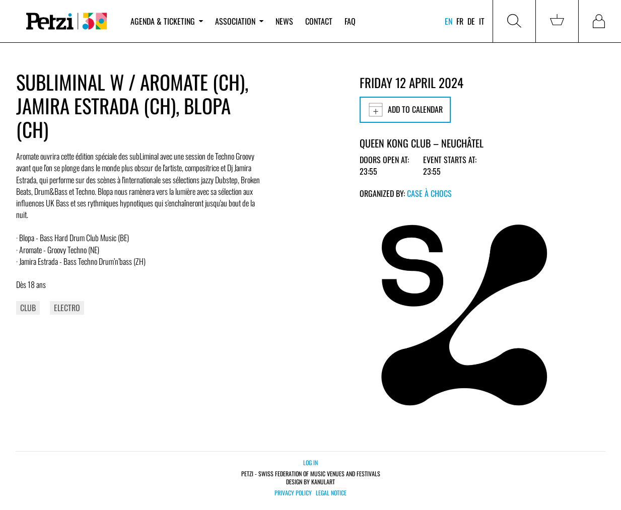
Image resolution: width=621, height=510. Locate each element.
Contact (318, 21)
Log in (310, 462)
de (471, 21)
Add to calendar (405, 110)
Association (239, 21)
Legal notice (331, 493)
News (284, 21)
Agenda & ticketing (166, 21)
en (448, 21)
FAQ (350, 21)
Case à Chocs (429, 193)
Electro (67, 308)
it (482, 21)
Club (28, 308)
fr (459, 21)
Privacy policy (293, 493)
